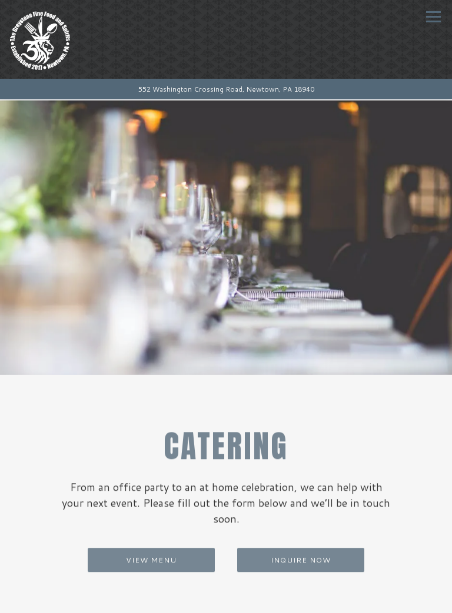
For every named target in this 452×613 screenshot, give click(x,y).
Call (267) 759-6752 (226, 576)
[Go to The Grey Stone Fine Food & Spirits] (226, 89)
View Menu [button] (151, 553)
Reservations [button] (226, 600)
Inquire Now (301, 553)
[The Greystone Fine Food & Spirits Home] (69, 39)
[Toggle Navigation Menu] (433, 17)
